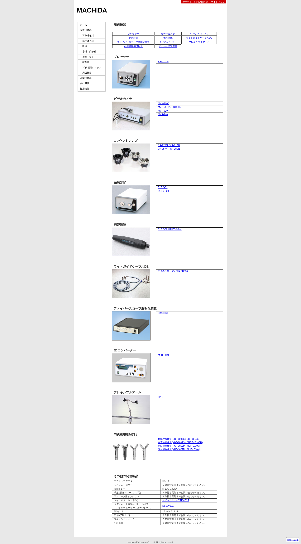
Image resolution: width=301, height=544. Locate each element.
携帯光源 (168, 38)
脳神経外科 (87, 41)
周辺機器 (86, 72)
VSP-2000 (163, 61)
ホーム (83, 25)
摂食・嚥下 (87, 56)
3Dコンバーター (168, 42)
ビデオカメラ (168, 33)
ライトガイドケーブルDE (199, 38)
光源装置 (133, 38)
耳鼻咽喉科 (87, 35)
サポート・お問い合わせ (195, 1)
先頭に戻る (292, 539)
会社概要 (84, 83)
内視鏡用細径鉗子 (133, 46)
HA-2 (160, 397)
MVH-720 (163, 110)
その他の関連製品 (168, 46)
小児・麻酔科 (88, 51)
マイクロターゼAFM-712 (175, 500)
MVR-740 (163, 114)
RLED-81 (162, 187)
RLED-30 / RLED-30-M (170, 229)
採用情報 (84, 88)
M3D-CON (163, 355)
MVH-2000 (163, 103)
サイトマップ (218, 1)
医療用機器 (86, 30)
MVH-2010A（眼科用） (170, 107)
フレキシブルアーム (199, 42)
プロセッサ (133, 33)
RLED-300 (163, 191)
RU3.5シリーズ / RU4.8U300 (173, 271)
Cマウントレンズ (199, 33)
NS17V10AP (168, 506)
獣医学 (84, 62)
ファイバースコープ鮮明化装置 (133, 42)
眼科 (83, 46)
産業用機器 (86, 78)
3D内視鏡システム (90, 67)
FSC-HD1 (163, 313)
